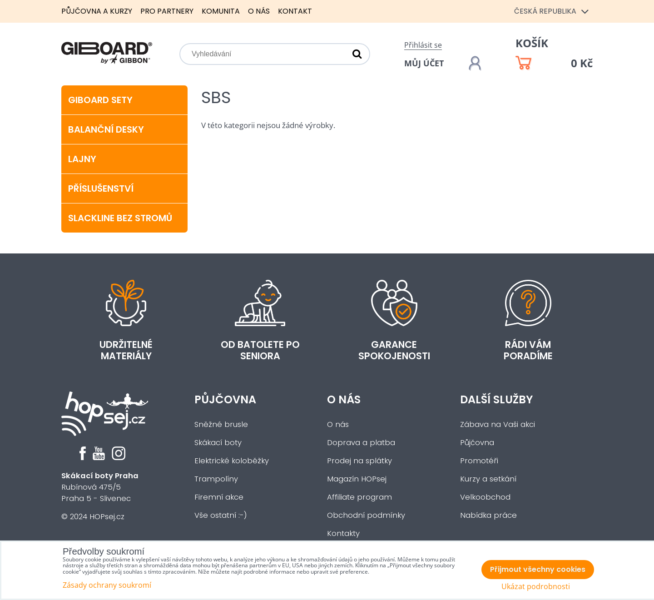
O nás (259, 11)
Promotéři (479, 461)
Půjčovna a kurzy (96, 11)
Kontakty (343, 533)
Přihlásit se (423, 45)
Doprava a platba (361, 442)
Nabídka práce (488, 515)
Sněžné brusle (221, 424)
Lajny (82, 159)
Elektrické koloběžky (231, 461)
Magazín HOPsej (356, 479)
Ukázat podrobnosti (535, 586)
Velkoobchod (485, 497)
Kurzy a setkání (488, 479)
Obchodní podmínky (366, 515)
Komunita (221, 11)
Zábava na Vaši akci (497, 424)
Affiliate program (359, 497)
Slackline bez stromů (120, 218)
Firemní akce (218, 497)
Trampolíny (216, 479)
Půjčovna (225, 399)
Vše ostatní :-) (220, 515)
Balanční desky (106, 129)
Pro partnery (166, 11)
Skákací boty (218, 442)
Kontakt (295, 11)
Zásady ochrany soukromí (107, 585)
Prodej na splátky (359, 461)
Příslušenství (101, 188)
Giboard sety (100, 100)
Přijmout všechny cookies (537, 569)
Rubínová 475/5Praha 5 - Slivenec (100, 487)
